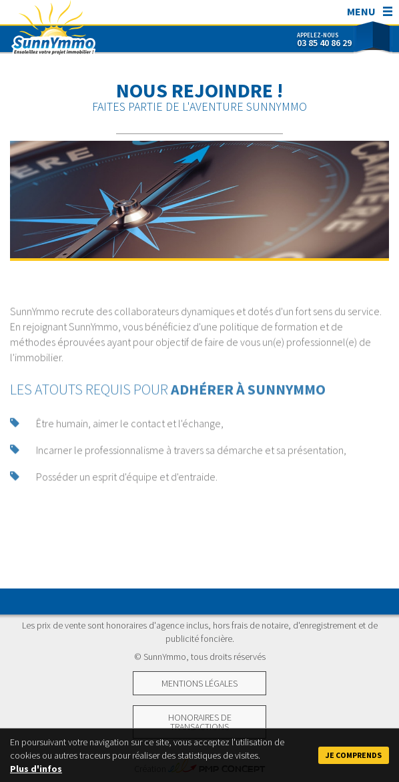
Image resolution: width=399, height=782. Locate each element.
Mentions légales (199, 683)
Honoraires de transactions (200, 722)
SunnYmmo (53, 30)
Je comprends (354, 755)
